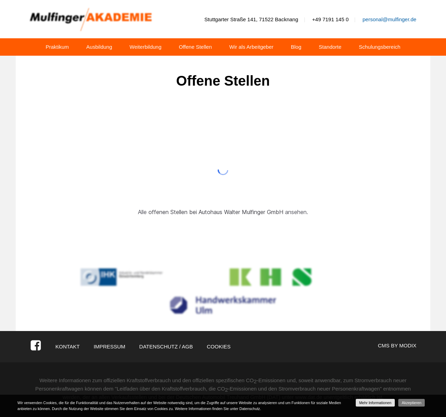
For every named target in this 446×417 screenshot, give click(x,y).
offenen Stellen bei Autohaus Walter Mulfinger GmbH (215, 211)
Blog (296, 47)
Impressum (109, 346)
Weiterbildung (145, 47)
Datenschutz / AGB (166, 346)
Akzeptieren (411, 403)
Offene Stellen (195, 47)
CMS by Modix (397, 345)
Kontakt (67, 346)
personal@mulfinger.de (389, 19)
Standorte (330, 47)
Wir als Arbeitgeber (251, 47)
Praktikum (57, 47)
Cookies (218, 346)
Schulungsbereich (379, 47)
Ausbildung (99, 47)
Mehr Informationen (375, 403)
